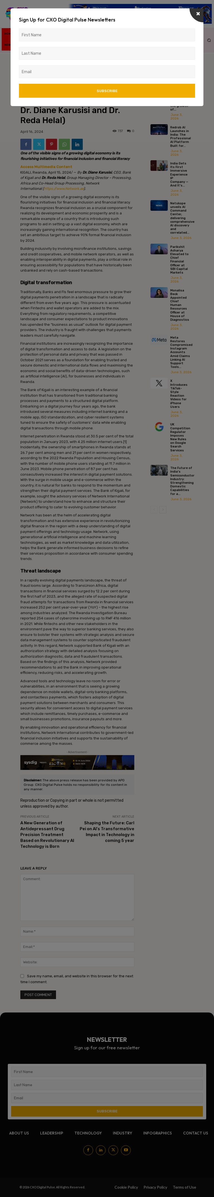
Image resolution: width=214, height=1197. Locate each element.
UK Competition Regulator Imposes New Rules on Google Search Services (180, 437)
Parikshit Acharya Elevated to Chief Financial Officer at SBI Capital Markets (179, 259)
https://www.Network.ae (64, 188)
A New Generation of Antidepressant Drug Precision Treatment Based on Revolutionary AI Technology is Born (47, 834)
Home (24, 61)
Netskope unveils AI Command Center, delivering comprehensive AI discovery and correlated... (182, 218)
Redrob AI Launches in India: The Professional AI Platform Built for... (180, 137)
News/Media (42, 61)
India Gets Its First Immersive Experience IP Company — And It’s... (179, 174)
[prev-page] (153, 509)
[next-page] (162, 509)
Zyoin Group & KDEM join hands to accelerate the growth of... (179, 98)
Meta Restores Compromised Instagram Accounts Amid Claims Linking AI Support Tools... (181, 352)
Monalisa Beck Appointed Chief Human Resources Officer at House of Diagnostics (179, 305)
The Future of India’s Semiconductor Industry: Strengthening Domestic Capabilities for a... (182, 480)
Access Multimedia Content (46, 167)
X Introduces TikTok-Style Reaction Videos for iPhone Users (179, 393)
